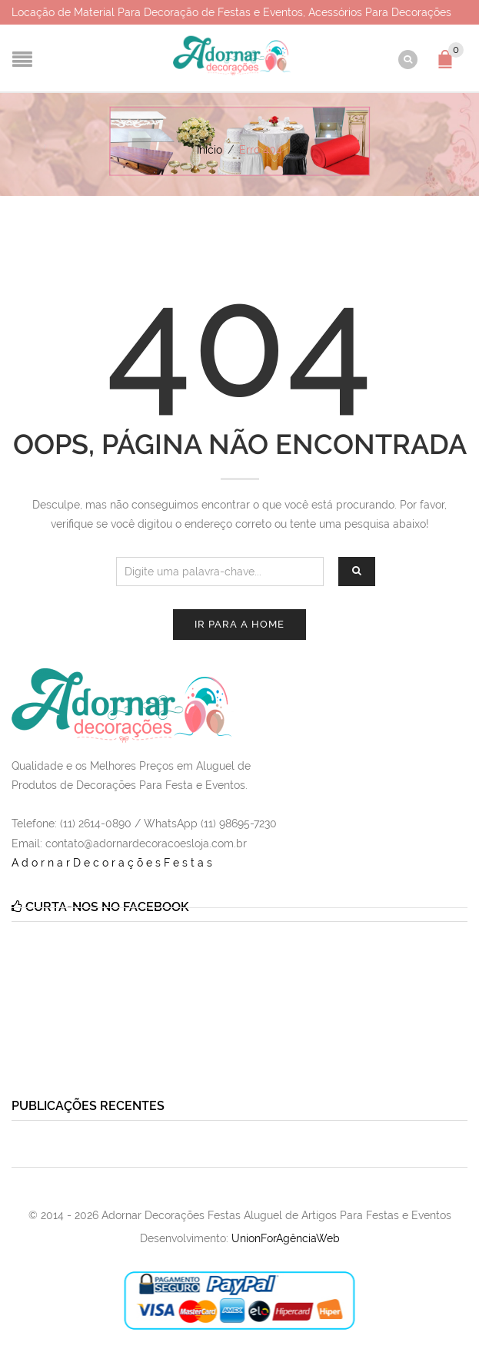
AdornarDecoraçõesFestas (113, 863)
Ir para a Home (239, 624)
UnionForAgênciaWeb (285, 1238)
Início (209, 150)
